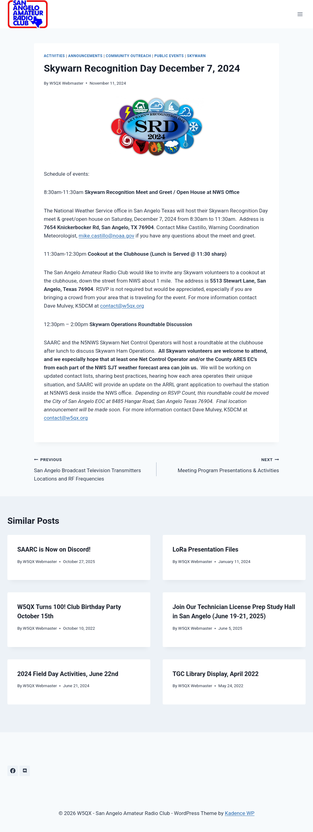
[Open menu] (300, 14)
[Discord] (24, 771)
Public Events (169, 56)
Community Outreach (128, 56)
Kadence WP (239, 813)
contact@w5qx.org (122, 306)
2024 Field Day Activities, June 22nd (67, 674)
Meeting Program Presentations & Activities (220, 464)
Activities (54, 56)
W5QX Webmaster (66, 83)
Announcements (85, 56)
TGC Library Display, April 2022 (216, 674)
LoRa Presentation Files (205, 549)
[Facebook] (12, 771)
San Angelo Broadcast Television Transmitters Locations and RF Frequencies (92, 468)
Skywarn (196, 56)
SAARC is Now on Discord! (53, 549)
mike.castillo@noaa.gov (106, 236)
